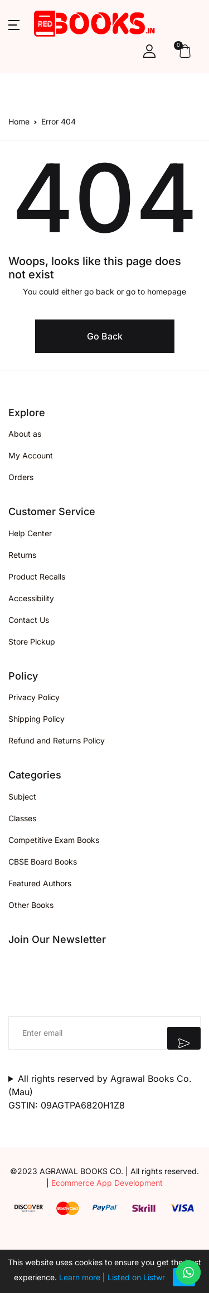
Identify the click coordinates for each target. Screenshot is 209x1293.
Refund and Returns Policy (56, 740)
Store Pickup (31, 641)
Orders (20, 477)
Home (19, 121)
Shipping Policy (36, 718)
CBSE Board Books (42, 861)
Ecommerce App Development (107, 1182)
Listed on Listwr (136, 1277)
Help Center (30, 533)
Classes (22, 818)
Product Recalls (36, 576)
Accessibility (31, 598)
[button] (14, 23)
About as (24, 433)
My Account (30, 455)
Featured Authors (39, 883)
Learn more (79, 1277)
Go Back (105, 336)
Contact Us (28, 620)
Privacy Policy (34, 697)
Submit (184, 1038)
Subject (22, 796)
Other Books (31, 905)
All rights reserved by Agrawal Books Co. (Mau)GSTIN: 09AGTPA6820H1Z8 (100, 1092)
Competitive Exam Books (53, 840)
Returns (22, 555)
